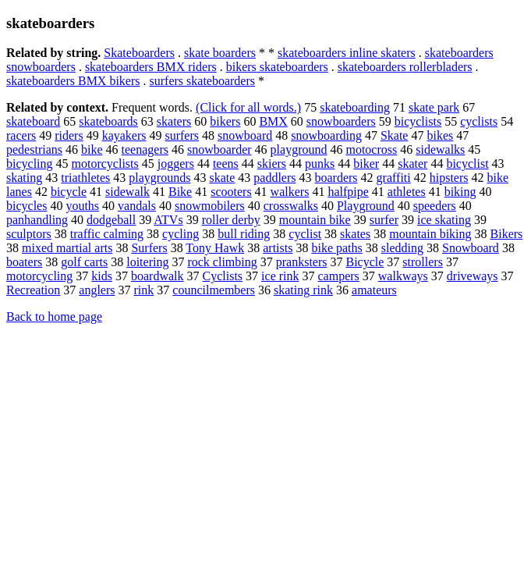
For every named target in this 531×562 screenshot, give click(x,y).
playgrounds (159, 177)
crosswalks (291, 205)
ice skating (444, 219)
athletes (407, 191)
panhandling (37, 219)
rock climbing (222, 262)
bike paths (336, 247)
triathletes (85, 177)
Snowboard (470, 247)
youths (82, 205)
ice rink (280, 276)
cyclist (305, 233)
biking (460, 191)
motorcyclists (105, 163)
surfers (182, 135)
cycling (180, 233)
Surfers (149, 247)
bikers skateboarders (277, 66)
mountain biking (430, 233)
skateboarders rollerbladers (405, 66)
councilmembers (213, 290)
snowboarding (326, 135)
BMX (273, 121)
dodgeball (111, 219)
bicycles (26, 205)
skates (355, 233)
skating (24, 177)
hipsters (449, 177)
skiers (271, 163)
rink (144, 290)
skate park (434, 107)
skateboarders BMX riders (151, 66)
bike (92, 149)
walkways (403, 276)
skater (412, 163)
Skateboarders (139, 52)
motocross (371, 149)
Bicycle (364, 262)
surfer (384, 219)
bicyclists (418, 121)
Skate (395, 135)
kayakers (124, 135)
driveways (472, 276)
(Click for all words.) (248, 107)
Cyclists (223, 276)
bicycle (69, 191)
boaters (24, 262)
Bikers (506, 233)
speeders (434, 205)
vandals (137, 205)
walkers (290, 191)
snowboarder (219, 149)
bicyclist (467, 163)
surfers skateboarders (203, 80)
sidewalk (127, 191)
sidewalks (440, 149)
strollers (422, 262)
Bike (180, 191)
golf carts (84, 262)
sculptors (28, 233)
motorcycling (39, 276)
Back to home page (54, 316)
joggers (176, 163)
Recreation (33, 290)
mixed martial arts (67, 247)
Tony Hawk (215, 247)
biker (366, 163)
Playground (366, 205)
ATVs (168, 219)
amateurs (374, 290)
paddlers (274, 177)
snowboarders (341, 121)
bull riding (244, 233)
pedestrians (34, 149)
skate (222, 177)
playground (299, 149)
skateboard (33, 121)
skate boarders (220, 52)
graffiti (394, 177)
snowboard (245, 135)
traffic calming (106, 233)
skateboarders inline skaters (347, 52)
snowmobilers (210, 205)
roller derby (231, 219)
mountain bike (315, 219)
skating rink (303, 290)
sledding (402, 247)
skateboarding (355, 107)
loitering (147, 262)
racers (21, 135)
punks (320, 163)
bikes (440, 135)
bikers (225, 121)
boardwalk (157, 276)
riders (69, 135)
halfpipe (347, 191)
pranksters (301, 262)
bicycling (29, 163)
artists (277, 247)
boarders (336, 177)
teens (226, 163)
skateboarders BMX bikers (73, 80)
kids (101, 276)
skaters (174, 121)
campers (338, 276)
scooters (231, 191)
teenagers (145, 149)
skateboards (108, 121)
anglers (97, 290)
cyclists (478, 121)
